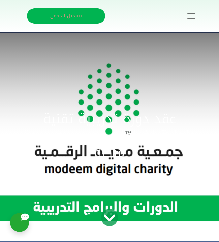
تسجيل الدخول (66, 16)
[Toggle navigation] (191, 16)
